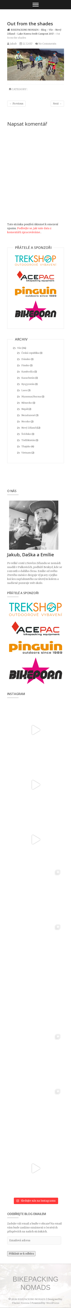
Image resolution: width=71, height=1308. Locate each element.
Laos (24, 390)
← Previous (16, 103)
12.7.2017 (26, 43)
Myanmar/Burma (31, 396)
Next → (57, 103)
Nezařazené (28, 415)
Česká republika (30, 352)
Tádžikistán (28, 440)
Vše (19, 348)
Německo (26, 402)
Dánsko (25, 359)
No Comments (47, 43)
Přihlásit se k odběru (21, 1253)
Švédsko (26, 434)
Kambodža (27, 371)
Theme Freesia (20, 1303)
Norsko (25, 421)
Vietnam (26, 452)
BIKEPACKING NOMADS (35, 1283)
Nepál (24, 409)
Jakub (12, 43)
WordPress (52, 1303)
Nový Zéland (28, 427)
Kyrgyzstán (27, 384)
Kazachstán (28, 377)
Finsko (25, 365)
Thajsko (26, 446)
